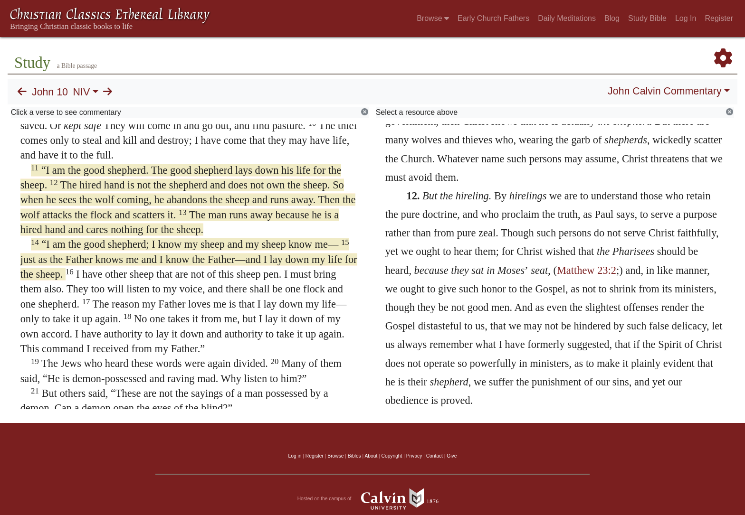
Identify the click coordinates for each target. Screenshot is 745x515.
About (370, 456)
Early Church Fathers (493, 18)
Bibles (354, 456)
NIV (81, 92)
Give (452, 456)
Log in (295, 456)
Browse (433, 18)
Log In (685, 18)
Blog (612, 18)
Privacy (414, 456)
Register (719, 18)
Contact (434, 456)
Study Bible (647, 18)
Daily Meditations (567, 18)
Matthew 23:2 (586, 270)
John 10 (50, 92)
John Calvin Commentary (664, 91)
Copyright (392, 456)
